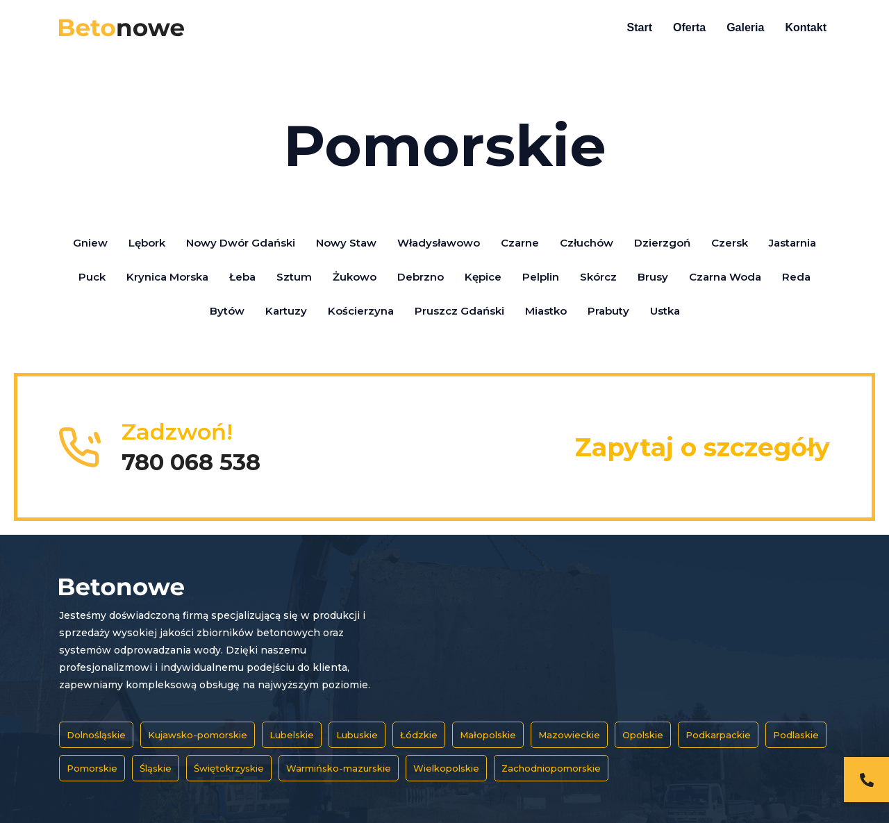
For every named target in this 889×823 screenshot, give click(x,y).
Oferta (689, 27)
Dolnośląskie (96, 734)
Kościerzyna (361, 310)
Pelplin (540, 276)
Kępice (483, 276)
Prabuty (608, 310)
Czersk (729, 242)
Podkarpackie (718, 734)
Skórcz (598, 276)
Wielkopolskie (446, 768)
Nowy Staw (346, 242)
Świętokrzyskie (229, 768)
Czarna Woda (725, 276)
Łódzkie (419, 734)
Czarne (520, 242)
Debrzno (420, 276)
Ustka (665, 310)
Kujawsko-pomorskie (197, 734)
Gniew (90, 242)
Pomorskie (92, 768)
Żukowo (354, 276)
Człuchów (586, 242)
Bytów (227, 310)
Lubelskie (291, 734)
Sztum (294, 276)
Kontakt (805, 27)
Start (639, 27)
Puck (92, 276)
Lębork (146, 242)
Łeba (242, 276)
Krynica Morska (167, 276)
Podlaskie (796, 734)
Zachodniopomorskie (551, 768)
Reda (796, 276)
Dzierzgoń (662, 242)
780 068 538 (191, 462)
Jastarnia (792, 242)
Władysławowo (438, 242)
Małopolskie (488, 734)
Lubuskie (357, 734)
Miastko (546, 310)
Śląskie (156, 768)
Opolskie (642, 734)
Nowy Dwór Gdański (240, 242)
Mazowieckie (569, 734)
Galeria (745, 27)
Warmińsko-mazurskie (338, 768)
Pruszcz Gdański (459, 310)
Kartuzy (286, 310)
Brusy (653, 276)
